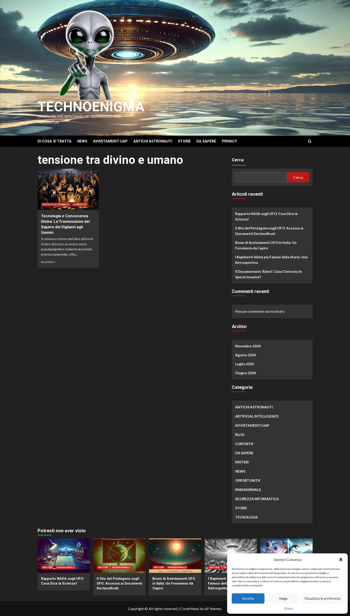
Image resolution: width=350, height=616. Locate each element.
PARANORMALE (248, 490)
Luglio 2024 (244, 364)
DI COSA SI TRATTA (55, 141)
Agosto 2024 (245, 355)
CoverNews (189, 608)
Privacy (288, 608)
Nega (283, 598)
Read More (48, 262)
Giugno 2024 (245, 373)
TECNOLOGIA (246, 517)
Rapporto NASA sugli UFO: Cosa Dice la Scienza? (266, 216)
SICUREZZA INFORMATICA (257, 499)
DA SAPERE (206, 141)
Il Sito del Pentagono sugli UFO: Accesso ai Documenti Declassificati (269, 231)
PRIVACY (229, 141)
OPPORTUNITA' (248, 480)
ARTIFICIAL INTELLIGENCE (257, 416)
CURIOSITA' (80, 204)
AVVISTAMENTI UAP (110, 141)
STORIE (184, 141)
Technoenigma (91, 106)
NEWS (82, 141)
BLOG (240, 434)
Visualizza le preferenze (322, 598)
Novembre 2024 (248, 346)
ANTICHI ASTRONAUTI (152, 141)
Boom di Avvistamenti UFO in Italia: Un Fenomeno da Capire (266, 245)
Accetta (248, 598)
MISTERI (242, 462)
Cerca (238, 159)
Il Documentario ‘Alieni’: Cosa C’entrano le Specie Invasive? (268, 274)
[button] (341, 559)
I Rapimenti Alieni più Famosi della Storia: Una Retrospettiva (271, 260)
